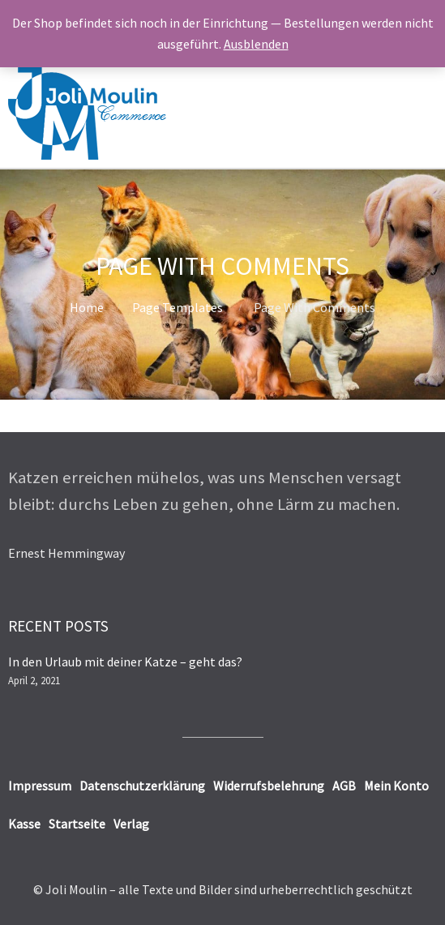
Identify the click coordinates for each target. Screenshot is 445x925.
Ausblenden (256, 44)
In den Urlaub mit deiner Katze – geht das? (125, 661)
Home (87, 307)
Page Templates (177, 307)
